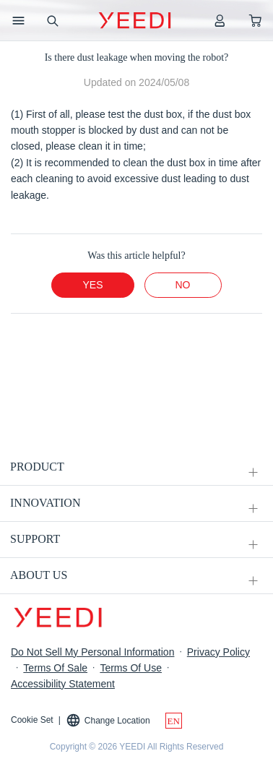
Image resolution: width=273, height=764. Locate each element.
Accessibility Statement (63, 684)
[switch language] (173, 721)
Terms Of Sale (55, 668)
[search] (52, 20)
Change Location (108, 720)
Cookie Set (32, 720)
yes (92, 285)
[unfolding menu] (253, 473)
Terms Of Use (131, 668)
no (183, 285)
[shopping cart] (255, 20)
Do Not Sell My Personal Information (92, 652)
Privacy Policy (218, 652)
